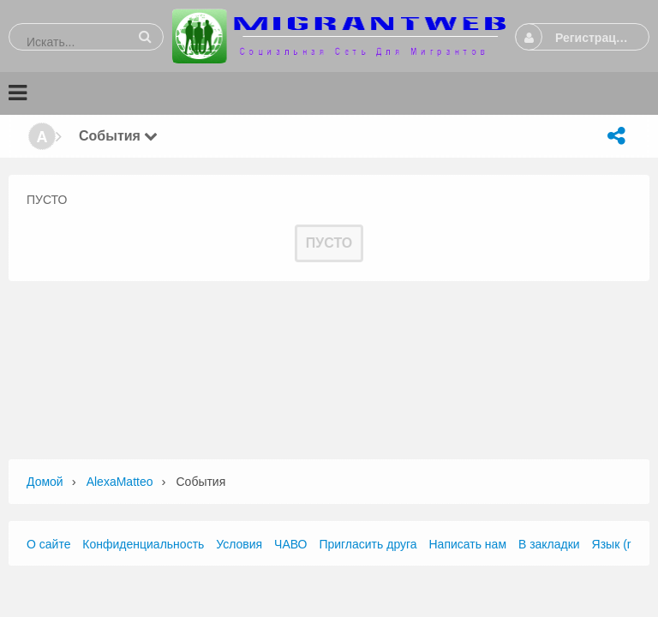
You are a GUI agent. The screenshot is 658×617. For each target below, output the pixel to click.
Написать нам (468, 544)
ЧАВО (290, 544)
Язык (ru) (617, 544)
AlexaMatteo (120, 481)
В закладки (549, 544)
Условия (239, 544)
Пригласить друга (367, 544)
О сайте (48, 544)
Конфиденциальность (143, 544)
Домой (45, 481)
